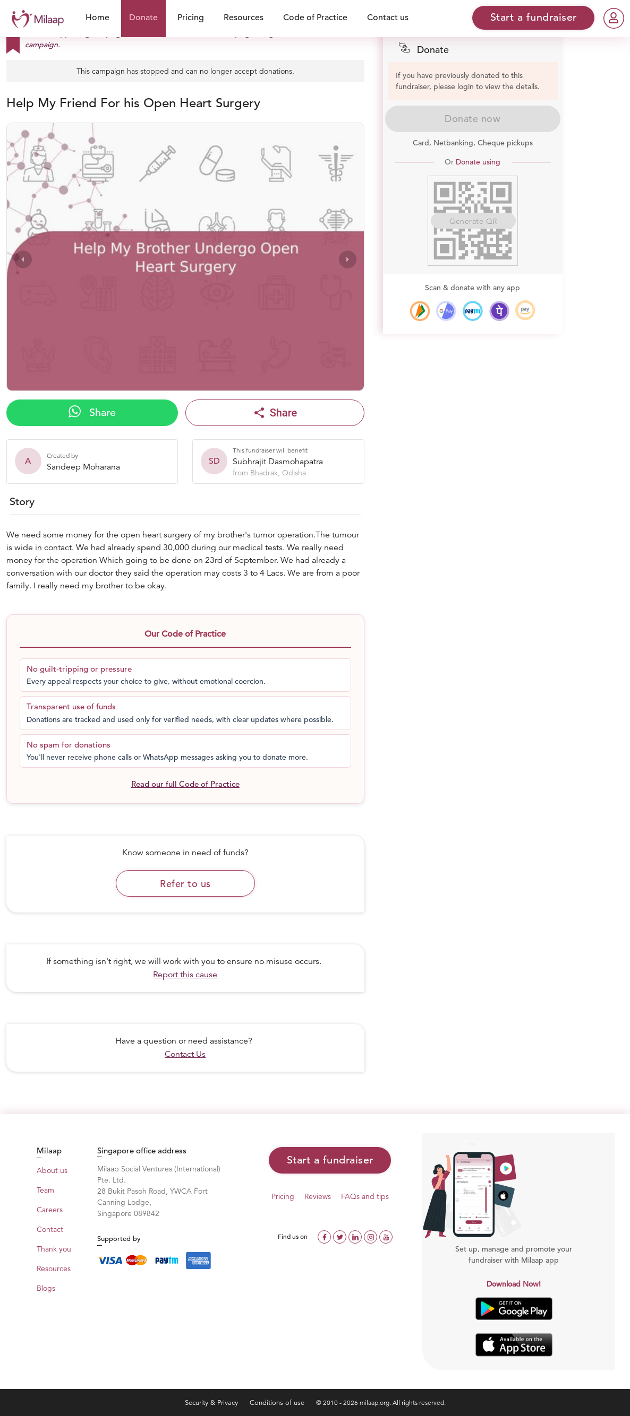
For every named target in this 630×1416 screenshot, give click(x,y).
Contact (50, 1229)
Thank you (54, 1249)
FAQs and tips (365, 1196)
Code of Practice (315, 17)
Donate (143, 17)
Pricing (190, 17)
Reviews (317, 1196)
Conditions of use (278, 1402)
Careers (50, 1209)
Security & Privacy (212, 1402)
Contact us (387, 17)
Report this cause (185, 974)
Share (92, 412)
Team (45, 1190)
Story (22, 501)
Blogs (46, 1288)
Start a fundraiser (330, 1160)
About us (52, 1170)
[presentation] (23, 259)
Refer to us (185, 884)
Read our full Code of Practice (185, 784)
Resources (243, 17)
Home (97, 17)
